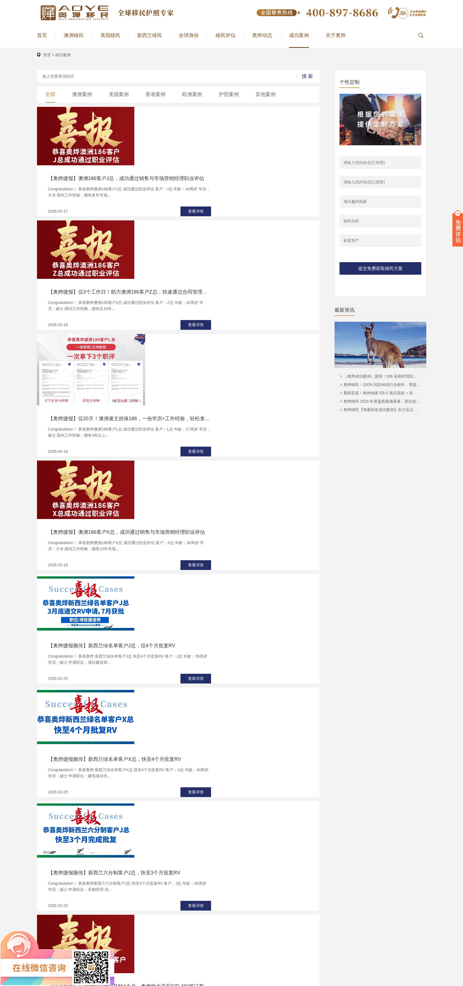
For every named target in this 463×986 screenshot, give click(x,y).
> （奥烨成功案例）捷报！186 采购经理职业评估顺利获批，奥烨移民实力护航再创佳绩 (380, 376)
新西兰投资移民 (287, 980)
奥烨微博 (322, 980)
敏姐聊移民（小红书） (181, 980)
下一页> (227, 748)
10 (204, 748)
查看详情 (292, 153)
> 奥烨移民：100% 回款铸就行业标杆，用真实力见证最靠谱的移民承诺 (380, 384)
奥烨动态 (262, 35)
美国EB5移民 (173, 914)
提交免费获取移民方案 (380, 268)
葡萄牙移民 (226, 906)
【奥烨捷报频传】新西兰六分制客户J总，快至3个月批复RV (210, 498)
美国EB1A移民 (175, 922)
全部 (50, 94)
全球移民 (323, 922)
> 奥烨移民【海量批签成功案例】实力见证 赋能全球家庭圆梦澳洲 (380, 409)
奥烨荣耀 (274, 906)
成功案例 (299, 35)
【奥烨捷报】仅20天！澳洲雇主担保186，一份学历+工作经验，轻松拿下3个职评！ (225, 244)
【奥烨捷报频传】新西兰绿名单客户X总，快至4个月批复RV (211, 436)
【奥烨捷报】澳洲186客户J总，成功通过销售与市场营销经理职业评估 (222, 120)
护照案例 (229, 94)
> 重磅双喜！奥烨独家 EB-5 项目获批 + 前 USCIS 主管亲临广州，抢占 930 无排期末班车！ (380, 393)
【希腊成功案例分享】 (169, 622)
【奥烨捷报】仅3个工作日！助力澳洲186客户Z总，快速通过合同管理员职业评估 (225, 182)
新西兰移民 (149, 35)
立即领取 (231, 847)
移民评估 (226, 35)
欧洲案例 (192, 94)
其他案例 (266, 94)
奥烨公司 (140, 980)
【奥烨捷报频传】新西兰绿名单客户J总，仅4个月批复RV (208, 374)
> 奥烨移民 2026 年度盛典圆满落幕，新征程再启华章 (380, 401)
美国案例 (119, 94)
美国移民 (110, 35)
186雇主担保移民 (177, 898)
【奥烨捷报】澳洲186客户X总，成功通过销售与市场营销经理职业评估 (222, 312)
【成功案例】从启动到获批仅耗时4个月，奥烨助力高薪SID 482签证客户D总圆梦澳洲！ (225, 560)
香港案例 (155, 94)
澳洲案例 (82, 94)
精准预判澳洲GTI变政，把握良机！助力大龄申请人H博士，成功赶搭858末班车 (225, 684)
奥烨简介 (274, 898)
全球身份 (189, 35)
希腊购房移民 (228, 914)
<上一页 (128, 748)
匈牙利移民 (226, 922)
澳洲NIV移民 (173, 906)
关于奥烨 (336, 35)
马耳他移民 (226, 898)
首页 (42, 35)
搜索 (308, 76)
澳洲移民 (74, 35)
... (198, 748)
